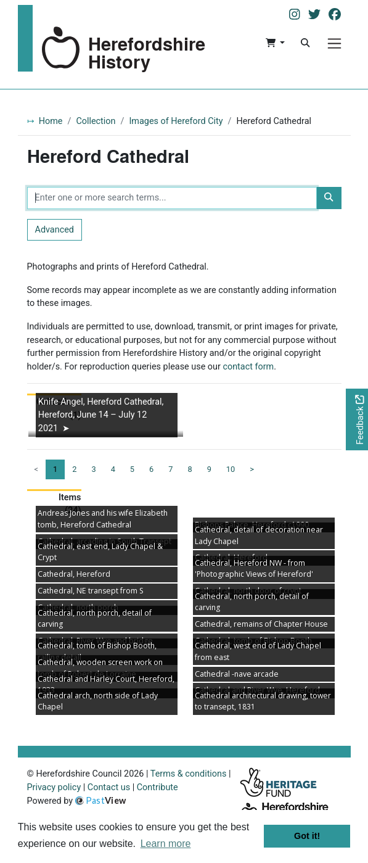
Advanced (54, 230)
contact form (248, 366)
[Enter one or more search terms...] (172, 198)
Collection (95, 121)
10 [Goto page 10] (230, 469)
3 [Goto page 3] (93, 469)
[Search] (305, 43)
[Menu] (334, 43)
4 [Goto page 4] (113, 469)
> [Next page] (252, 469)
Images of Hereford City (176, 121)
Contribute (157, 787)
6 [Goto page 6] (151, 469)
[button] (275, 43)
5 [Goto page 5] (132, 469)
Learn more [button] (166, 843)
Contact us (109, 787)
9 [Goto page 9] (209, 469)
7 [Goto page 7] (170, 469)
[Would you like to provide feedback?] (357, 420)
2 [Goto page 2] (74, 469)
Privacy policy (54, 787)
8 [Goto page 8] (189, 469)
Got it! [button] (307, 836)
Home (51, 121)
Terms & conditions (188, 774)
